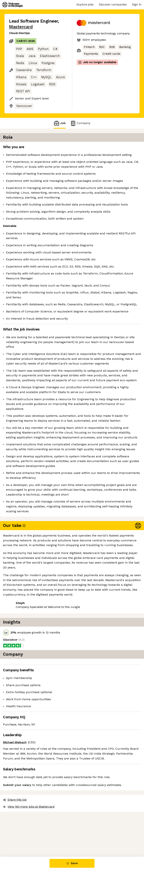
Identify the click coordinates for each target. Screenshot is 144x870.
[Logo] (12, 4)
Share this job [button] (19, 834)
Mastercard (21, 26)
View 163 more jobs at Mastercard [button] (33, 841)
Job (60, 123)
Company (80, 123)
